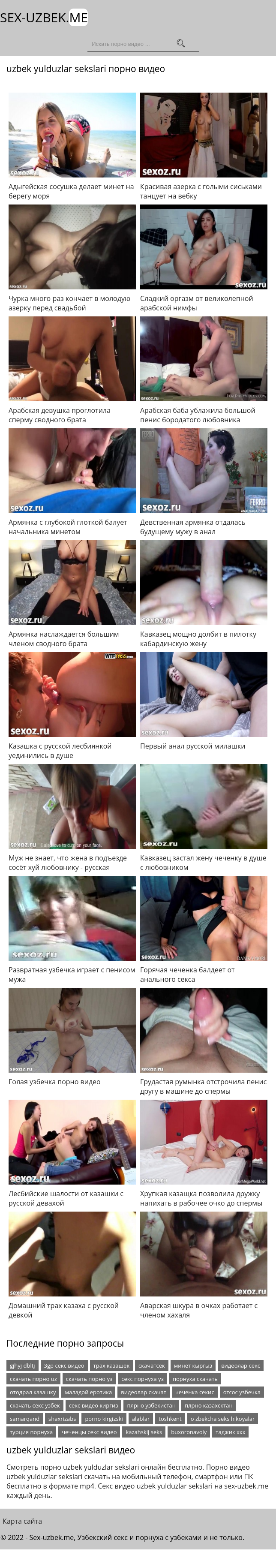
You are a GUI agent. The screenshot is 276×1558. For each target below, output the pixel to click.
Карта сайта (22, 1520)
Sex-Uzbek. (44, 17)
